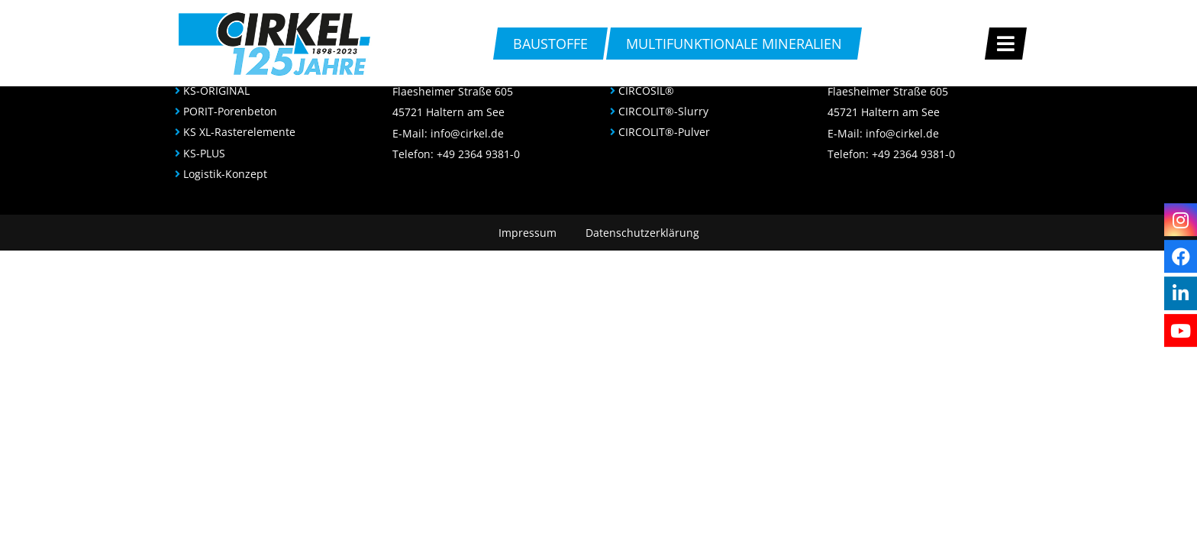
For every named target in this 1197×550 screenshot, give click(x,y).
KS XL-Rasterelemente (239, 132)
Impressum (527, 232)
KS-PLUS (204, 153)
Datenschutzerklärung (642, 232)
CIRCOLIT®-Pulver (664, 132)
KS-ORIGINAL (216, 90)
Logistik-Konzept (225, 174)
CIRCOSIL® (646, 90)
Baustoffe (550, 43)
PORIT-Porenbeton (230, 111)
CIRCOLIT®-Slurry (663, 111)
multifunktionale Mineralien (734, 43)
